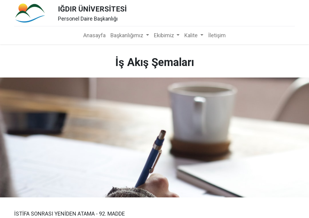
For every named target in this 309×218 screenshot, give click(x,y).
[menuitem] (94, 35)
